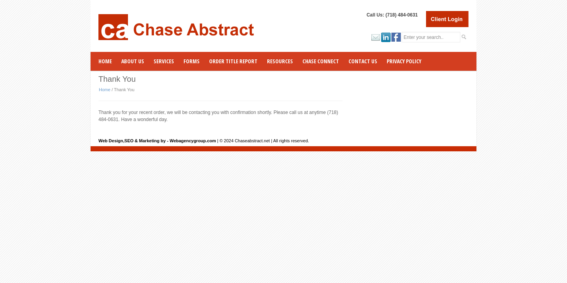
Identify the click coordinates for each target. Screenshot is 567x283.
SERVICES (164, 61)
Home (105, 61)
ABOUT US (132, 61)
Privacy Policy (404, 61)
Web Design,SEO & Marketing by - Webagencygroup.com (157, 140)
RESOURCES (280, 61)
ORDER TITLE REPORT (233, 61)
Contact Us (362, 61)
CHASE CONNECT (320, 61)
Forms (191, 61)
